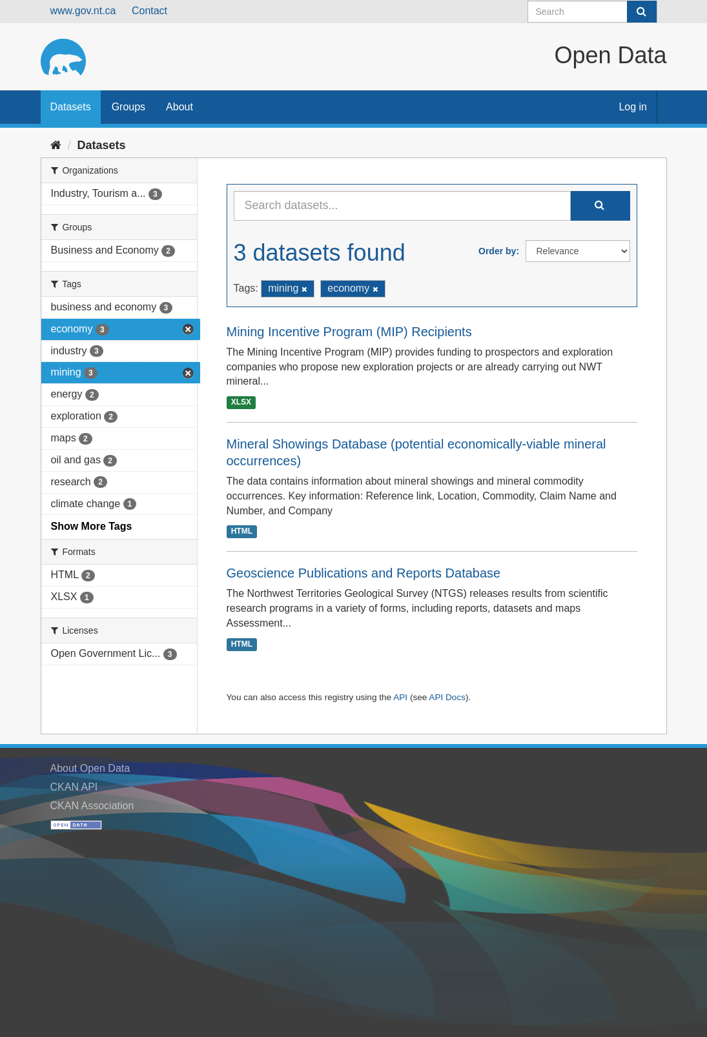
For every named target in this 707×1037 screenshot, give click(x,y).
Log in (633, 106)
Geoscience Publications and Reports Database (364, 573)
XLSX (241, 402)
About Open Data (90, 768)
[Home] (55, 145)
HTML (241, 531)
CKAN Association (92, 805)
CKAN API (74, 786)
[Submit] (642, 12)
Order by (497, 251)
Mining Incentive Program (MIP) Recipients (349, 332)
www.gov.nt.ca (83, 10)
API (400, 697)
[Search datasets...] (402, 206)
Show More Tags (91, 526)
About (179, 106)
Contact (149, 10)
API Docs (447, 697)
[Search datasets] (592, 12)
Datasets (70, 106)
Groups (128, 106)
